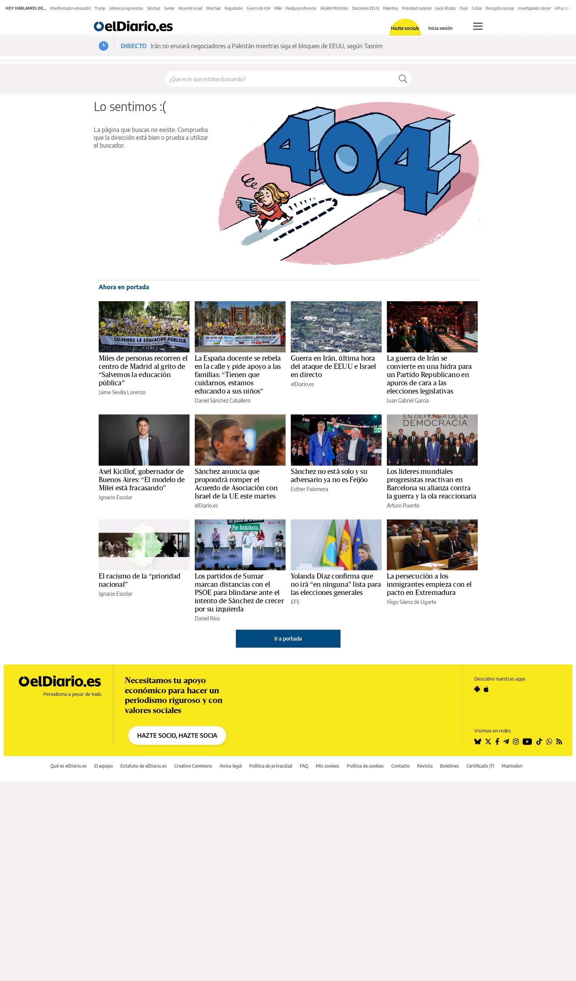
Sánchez (153, 8)
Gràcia (477, 8)
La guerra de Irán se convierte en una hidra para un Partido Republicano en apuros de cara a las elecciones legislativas (429, 375)
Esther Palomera (309, 489)
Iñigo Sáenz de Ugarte (411, 602)
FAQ (304, 766)
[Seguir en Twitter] (488, 741)
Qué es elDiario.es (68, 766)
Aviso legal (231, 766)
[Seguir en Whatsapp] (549, 741)
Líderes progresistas (126, 8)
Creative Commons (193, 766)
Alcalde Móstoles (334, 8)
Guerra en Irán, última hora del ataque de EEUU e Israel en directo (333, 367)
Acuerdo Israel (190, 8)
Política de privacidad (270, 766)
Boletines (449, 766)
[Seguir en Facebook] (497, 741)
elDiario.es (302, 384)
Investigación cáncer (534, 8)
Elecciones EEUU (365, 8)
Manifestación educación (70, 8)
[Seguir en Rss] (559, 741)
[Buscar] (403, 79)
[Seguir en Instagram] (516, 741)
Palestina (390, 8)
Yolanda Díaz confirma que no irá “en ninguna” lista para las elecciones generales (336, 584)
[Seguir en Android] (477, 689)
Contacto (400, 766)
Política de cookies (365, 766)
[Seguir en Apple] (486, 689)
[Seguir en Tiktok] (539, 741)
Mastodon (512, 766)
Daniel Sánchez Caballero (222, 400)
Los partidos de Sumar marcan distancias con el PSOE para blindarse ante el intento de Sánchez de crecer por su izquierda (239, 593)
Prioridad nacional (416, 8)
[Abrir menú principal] (478, 26)
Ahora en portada (124, 287)
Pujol (464, 8)
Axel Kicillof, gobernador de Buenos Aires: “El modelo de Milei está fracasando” (142, 480)
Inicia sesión (440, 28)
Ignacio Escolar (115, 497)
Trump (100, 8)
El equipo (103, 766)
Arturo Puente (403, 505)
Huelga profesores (301, 8)
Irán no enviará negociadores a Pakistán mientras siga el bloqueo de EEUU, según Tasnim (267, 46)
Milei (278, 8)
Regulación (234, 8)
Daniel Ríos (207, 618)
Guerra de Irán (259, 8)
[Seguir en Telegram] (506, 741)
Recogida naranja (500, 8)
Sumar (169, 8)
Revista (424, 766)
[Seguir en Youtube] (527, 741)
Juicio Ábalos (445, 8)
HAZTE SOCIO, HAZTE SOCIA (177, 735)
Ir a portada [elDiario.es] (288, 638)
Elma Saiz (213, 8)
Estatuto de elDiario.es (143, 766)
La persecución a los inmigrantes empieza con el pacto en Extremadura (429, 584)
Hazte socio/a (405, 28)
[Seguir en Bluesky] (477, 741)
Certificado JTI (480, 766)
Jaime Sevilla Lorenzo (122, 392)
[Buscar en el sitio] (280, 79)
